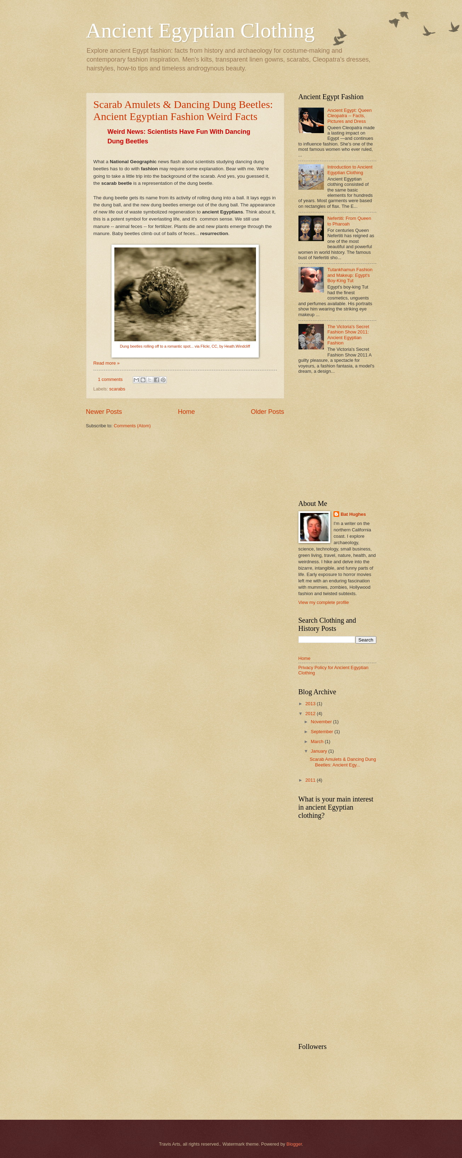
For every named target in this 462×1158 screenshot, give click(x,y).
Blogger (294, 1144)
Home (186, 411)
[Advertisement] (357, 437)
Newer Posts (104, 411)
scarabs (117, 389)
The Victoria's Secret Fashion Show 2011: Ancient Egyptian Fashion (348, 335)
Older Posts (267, 411)
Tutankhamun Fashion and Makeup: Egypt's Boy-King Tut (350, 275)
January (319, 751)
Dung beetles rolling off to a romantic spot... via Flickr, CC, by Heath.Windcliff (185, 346)
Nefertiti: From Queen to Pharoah (349, 221)
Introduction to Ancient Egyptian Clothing (349, 169)
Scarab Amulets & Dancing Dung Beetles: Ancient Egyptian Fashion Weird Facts (183, 110)
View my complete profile (323, 602)
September (323, 731)
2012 (310, 713)
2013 (310, 703)
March (318, 741)
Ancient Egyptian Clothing (200, 30)
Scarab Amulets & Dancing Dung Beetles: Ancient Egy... (343, 762)
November (322, 721)
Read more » (106, 363)
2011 (310, 780)
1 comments (110, 379)
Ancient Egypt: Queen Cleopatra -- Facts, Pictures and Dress (349, 116)
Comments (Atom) (132, 425)
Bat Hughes (353, 514)
